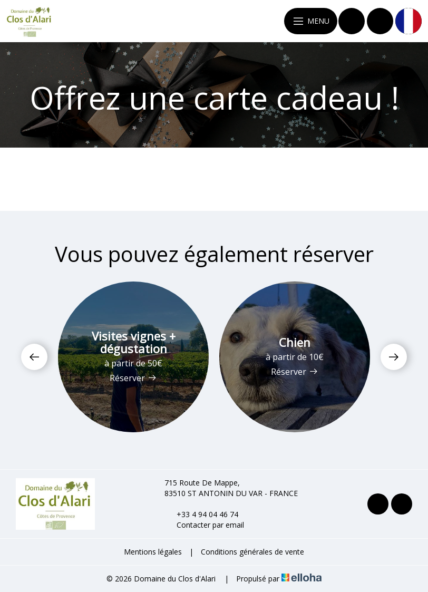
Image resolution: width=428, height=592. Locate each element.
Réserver (133, 378)
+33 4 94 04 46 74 (201, 514)
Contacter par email (204, 525)
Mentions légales (153, 552)
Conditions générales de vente (252, 552)
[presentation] (34, 357)
